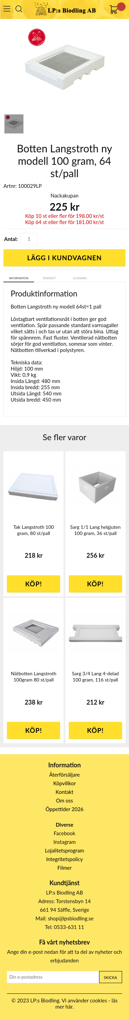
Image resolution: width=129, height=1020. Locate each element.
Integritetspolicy (64, 859)
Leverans (80, 278)
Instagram (64, 842)
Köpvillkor (64, 783)
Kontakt (65, 792)
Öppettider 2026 (64, 809)
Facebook (64, 833)
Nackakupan (64, 195)
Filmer (64, 868)
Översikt (49, 278)
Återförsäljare (64, 774)
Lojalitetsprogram (64, 850)
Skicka (110, 977)
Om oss (64, 800)
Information (18, 278)
